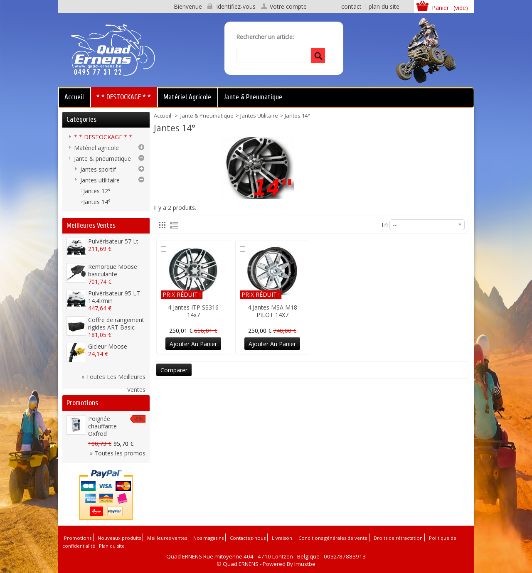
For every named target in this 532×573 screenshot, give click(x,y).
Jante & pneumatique (253, 97)
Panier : (450, 8)
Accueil (74, 97)
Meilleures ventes (91, 225)
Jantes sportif (98, 169)
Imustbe (304, 564)
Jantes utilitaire (259, 115)
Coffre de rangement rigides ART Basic (116, 323)
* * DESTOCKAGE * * (123, 97)
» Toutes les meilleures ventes (113, 378)
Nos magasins (208, 538)
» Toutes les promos (117, 453)
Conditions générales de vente (332, 538)
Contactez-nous (248, 538)
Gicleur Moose (107, 346)
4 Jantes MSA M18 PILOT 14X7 (272, 311)
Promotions (82, 403)
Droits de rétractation (398, 538)
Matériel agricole (187, 97)
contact (351, 6)
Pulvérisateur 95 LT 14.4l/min (114, 297)
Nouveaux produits (119, 538)
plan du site (384, 6)
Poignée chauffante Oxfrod (102, 426)
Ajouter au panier (193, 344)
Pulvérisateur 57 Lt (113, 241)
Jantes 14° (97, 202)
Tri (384, 225)
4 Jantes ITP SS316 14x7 (193, 311)
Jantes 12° (97, 191)
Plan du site (112, 546)
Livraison (282, 538)
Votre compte (288, 6)
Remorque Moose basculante (112, 270)
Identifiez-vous (236, 6)
